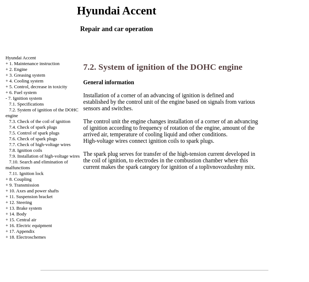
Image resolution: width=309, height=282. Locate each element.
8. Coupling (20, 179)
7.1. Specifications (26, 104)
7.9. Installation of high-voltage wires (44, 156)
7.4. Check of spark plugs (33, 127)
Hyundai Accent (20, 57)
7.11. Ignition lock (26, 173)
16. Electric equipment (30, 225)
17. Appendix (22, 231)
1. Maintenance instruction (34, 63)
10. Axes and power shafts (34, 190)
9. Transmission (24, 185)
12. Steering (20, 202)
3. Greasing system (27, 75)
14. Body (18, 214)
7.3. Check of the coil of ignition (39, 121)
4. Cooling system (26, 81)
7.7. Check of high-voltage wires (39, 144)
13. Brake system (25, 208)
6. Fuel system (23, 92)
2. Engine (18, 69)
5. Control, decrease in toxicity (38, 86)
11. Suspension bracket (31, 196)
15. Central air (23, 219)
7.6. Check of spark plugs (33, 138)
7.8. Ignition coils (25, 150)
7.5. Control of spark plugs (34, 133)
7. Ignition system (25, 98)
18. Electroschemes (27, 237)
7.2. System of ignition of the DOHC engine (163, 67)
